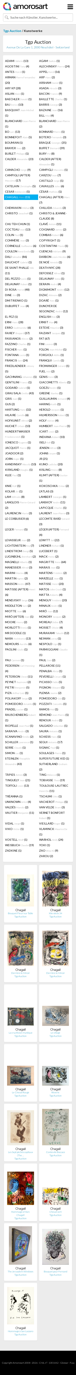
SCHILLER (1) (19, 742)
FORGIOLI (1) (51, 355)
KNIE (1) (12, 486)
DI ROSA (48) (17, 289)
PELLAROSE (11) (49, 665)
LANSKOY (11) (52, 502)
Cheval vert (55, 1211)
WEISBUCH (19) (19, 845)
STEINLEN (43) (17, 761)
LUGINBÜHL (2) (20, 556)
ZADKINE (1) (13, 850)
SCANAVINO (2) (19, 736)
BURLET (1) (17, 153)
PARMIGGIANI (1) (53, 652)
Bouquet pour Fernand (55, 1271)
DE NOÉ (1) (50, 262)
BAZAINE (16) (51, 110)
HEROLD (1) (51, 409)
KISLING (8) (50, 469)
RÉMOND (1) (54, 714)
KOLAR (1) (13, 491)
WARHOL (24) (51, 839)
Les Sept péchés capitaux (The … (20, 1154)
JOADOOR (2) (14, 453)
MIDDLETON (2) (18, 605)
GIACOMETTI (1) (55, 382)
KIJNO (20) (51, 464)
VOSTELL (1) (16, 839)
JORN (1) (14, 458)
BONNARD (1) (52, 131)
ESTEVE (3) (51, 327)
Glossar (64, 1362)
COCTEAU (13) (17, 229)
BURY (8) (47, 153)
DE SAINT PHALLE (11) (19, 270)
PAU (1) (14, 660)
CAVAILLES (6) (51, 186)
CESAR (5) (17, 191)
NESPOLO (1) (50, 644)
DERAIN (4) (50, 284)
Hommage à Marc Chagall (20, 1213)
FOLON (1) (52, 349)
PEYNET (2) (18, 682)
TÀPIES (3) (16, 774)
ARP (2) (47, 77)
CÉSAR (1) (50, 191)
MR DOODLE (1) (15, 633)
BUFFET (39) (52, 148)
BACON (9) (50, 93)
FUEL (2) (47, 371)
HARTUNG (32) (18, 409)
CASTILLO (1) (51, 180)
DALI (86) (16, 256)
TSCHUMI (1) (50, 796)
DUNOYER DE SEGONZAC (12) (53, 308)
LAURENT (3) (54, 513)
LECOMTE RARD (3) (54, 521)
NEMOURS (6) (18, 644)
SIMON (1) (14, 753)
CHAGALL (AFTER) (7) (54, 199)
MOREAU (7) (51, 622)
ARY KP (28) (13, 88)
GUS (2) (10, 404)
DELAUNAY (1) (51, 278)
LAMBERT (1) (52, 496)
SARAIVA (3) (17, 731)
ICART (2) (48, 431)
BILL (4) (46, 115)
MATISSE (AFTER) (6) (20, 592)
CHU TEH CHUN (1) (17, 224)
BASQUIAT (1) (19, 112)
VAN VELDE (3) (52, 807)
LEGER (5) (16, 529)
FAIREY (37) (17, 333)
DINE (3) (12, 295)
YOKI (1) (44, 845)
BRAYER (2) (15, 148)
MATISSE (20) (51, 583)
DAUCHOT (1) (18, 262)
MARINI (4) (16, 573)
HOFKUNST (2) (18, 420)
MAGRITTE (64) (52, 562)
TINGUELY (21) (17, 780)
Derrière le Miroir (20, 972)
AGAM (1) (49, 61)
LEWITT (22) (49, 540)
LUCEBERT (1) (48, 551)
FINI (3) (48, 344)
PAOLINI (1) (16, 649)
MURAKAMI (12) (54, 633)
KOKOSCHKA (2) (54, 486)
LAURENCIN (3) (18, 513)
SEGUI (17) (50, 742)
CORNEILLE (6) (20, 246)
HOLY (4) (49, 420)
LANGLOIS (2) (20, 504)
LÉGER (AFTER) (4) (54, 532)
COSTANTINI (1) (53, 246)
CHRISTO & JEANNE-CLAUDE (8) (53, 215)
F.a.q (72, 1362)
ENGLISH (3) (49, 316)
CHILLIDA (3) (52, 207)
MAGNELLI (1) (18, 562)
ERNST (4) (48, 322)
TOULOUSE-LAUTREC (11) (53, 788)
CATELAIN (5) (20, 186)
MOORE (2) (16, 622)
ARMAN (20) (20, 79)
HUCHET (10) (17, 426)
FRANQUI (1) (51, 360)
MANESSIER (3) (18, 567)
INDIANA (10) (52, 437)
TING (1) (49, 774)
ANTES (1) (15, 71)
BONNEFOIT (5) (18, 137)
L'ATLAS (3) (46, 491)
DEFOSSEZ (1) (52, 273)
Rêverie (55, 1092)
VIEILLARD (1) (51, 823)
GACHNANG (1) (21, 376)
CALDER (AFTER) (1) (50, 161)
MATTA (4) (50, 594)
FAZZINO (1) (17, 344)
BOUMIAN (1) (14, 142)
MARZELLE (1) (51, 578)
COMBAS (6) (51, 235)
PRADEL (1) (16, 709)
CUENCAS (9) (52, 251)
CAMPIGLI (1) (53, 169)
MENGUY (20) (53, 600)
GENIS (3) (48, 376)
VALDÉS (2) (16, 807)
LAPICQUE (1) (52, 507)
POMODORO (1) (52, 698)
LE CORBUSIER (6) (17, 518)
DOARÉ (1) (49, 300)
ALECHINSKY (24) (54, 66)
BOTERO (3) (52, 137)
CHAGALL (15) (17, 197)
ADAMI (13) (16, 61)
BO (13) (12, 131)
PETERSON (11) (19, 676)
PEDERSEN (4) (19, 668)
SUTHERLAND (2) (53, 766)
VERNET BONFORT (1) (52, 815)
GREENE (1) (50, 393)
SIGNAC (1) (49, 747)
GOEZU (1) (50, 387)
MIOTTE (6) (15, 611)
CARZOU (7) (50, 175)
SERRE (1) (15, 747)
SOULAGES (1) (52, 753)
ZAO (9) (48, 850)
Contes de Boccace (55, 1152)
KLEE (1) (13, 475)
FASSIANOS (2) (19, 338)
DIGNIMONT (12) (54, 289)
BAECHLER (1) (18, 99)
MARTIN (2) (16, 578)
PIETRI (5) (17, 687)
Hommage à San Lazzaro (20, 1331)
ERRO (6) (18, 327)
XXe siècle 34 (55, 913)
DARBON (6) (54, 256)
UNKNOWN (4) (18, 801)
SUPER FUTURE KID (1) (54, 758)
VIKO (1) (14, 829)
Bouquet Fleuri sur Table (20, 913)
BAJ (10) (14, 104)
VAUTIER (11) (19, 812)
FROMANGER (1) (54, 366)
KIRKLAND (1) (19, 469)
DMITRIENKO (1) (16, 300)
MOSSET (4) (51, 627)
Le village (55, 1032)
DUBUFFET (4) (17, 306)
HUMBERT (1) (54, 426)
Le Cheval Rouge (20, 1092)
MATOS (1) (52, 589)
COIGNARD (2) (52, 229)
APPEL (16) (49, 71)
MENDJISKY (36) (19, 600)
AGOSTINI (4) (17, 66)
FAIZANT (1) (52, 333)
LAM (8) (15, 496)
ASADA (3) (50, 88)
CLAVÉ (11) (50, 224)
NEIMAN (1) (50, 638)
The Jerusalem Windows (20, 1271)
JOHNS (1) (49, 453)
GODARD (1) (17, 387)
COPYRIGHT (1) (49, 240)
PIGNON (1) (51, 687)
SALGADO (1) (53, 725)
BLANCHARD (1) (20, 123)
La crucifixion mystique (20, 1032)
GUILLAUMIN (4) (54, 398)
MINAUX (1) (50, 605)
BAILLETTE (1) (53, 99)
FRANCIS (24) (16, 360)
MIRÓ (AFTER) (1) (19, 616)
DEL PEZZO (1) (18, 278)
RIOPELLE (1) (19, 725)
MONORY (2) (52, 616)
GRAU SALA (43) (19, 393)
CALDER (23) (19, 159)
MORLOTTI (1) (18, 627)
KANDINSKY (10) (20, 464)
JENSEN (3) (50, 447)
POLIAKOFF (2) (18, 698)
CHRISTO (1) (19, 213)
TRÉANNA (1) (13, 796)
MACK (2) (49, 556)
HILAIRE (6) (17, 415)
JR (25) (43, 458)
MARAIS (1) (49, 567)
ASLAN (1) (14, 93)
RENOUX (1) (50, 720)
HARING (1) (50, 404)
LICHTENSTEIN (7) (19, 545)
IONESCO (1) (18, 442)
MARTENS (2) (53, 573)
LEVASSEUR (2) (17, 540)
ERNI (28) (14, 322)
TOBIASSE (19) (52, 780)
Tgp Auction (12, 31)
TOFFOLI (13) (17, 785)
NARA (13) (18, 638)
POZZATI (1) (52, 704)
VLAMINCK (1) (53, 831)
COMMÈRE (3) (17, 240)
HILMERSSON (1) (54, 415)
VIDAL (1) (14, 823)
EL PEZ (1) (11, 316)
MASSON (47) (17, 583)
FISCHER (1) (16, 349)
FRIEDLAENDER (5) (19, 368)
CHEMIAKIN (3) (19, 207)
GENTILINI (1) (18, 382)
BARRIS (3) (50, 104)
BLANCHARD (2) (54, 123)
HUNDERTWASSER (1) (17, 434)
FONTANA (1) (17, 355)
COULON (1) (19, 251)
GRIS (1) (13, 398)
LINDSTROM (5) (19, 551)
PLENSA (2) (50, 693)
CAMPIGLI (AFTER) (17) (17, 177)
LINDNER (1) (51, 545)
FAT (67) (44, 338)
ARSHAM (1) (50, 82)
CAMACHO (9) (18, 169)
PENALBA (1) (50, 671)
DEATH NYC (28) (49, 267)
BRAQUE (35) (52, 142)
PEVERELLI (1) (52, 676)
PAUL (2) (47, 660)
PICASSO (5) (50, 682)
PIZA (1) (16, 693)
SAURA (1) (50, 731)
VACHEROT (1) (53, 801)
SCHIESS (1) (50, 736)
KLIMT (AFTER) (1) (53, 477)
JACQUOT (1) (17, 447)
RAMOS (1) (48, 709)
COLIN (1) (14, 235)
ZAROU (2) (46, 856)
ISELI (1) (47, 442)
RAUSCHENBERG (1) (20, 717)
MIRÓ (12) (48, 611)
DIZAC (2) (50, 295)
